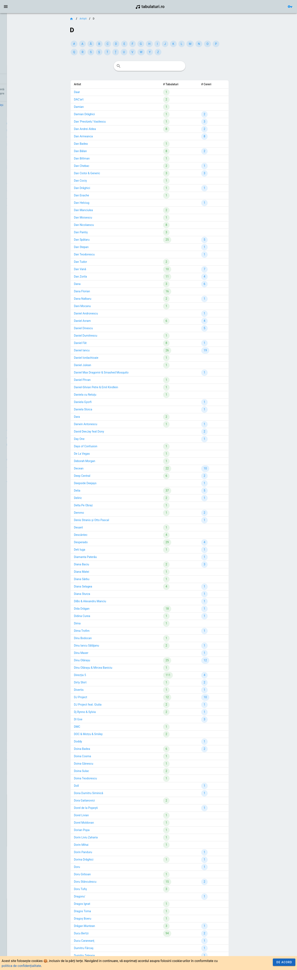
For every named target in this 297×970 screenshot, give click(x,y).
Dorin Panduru (109, 852)
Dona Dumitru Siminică (114, 793)
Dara (102, 416)
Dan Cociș (106, 180)
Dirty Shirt (106, 682)
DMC (103, 726)
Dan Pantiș (106, 232)
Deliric (104, 498)
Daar (102, 92)
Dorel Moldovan (110, 822)
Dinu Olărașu (108, 660)
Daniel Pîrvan (108, 379)
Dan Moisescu (109, 217)
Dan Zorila (106, 276)
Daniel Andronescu (112, 313)
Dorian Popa (107, 830)
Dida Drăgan (107, 608)
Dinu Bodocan (108, 638)
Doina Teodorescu (111, 778)
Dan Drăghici (108, 188)
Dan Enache (107, 195)
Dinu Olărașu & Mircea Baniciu (119, 667)
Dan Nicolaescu (109, 225)
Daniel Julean (108, 365)
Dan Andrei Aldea (110, 129)
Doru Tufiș (106, 889)
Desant (104, 527)
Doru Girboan (108, 874)
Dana (103, 284)
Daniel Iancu (107, 350)
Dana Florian (108, 291)
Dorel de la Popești (112, 807)
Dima (103, 623)
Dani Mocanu (108, 306)
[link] (26, 20)
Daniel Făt (106, 343)
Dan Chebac (107, 165)
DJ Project (106, 697)
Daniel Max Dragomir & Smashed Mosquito (127, 372)
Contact (19, 105)
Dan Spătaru (107, 239)
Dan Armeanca (109, 136)
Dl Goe (104, 719)
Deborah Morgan (110, 461)
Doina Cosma (108, 756)
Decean (104, 468)
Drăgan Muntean (110, 926)
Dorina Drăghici (109, 859)
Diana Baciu (107, 564)
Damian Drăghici (110, 114)
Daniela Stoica (109, 409)
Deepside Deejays (111, 483)
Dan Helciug (107, 202)
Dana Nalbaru (108, 298)
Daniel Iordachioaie (112, 357)
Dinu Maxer (107, 653)
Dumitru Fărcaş (109, 948)
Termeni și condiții (38, 105)
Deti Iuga (105, 549)
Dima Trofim (107, 630)
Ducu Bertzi (107, 933)
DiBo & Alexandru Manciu (116, 601)
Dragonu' (105, 896)
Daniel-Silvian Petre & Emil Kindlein (122, 387)
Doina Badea (108, 748)
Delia (103, 490)
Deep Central (108, 475)
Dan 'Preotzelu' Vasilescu (115, 121)
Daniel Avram (108, 320)
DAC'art (104, 99)
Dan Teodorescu (110, 254)
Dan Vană (106, 269)
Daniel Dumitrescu (111, 335)
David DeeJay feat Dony (115, 431)
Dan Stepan (107, 247)
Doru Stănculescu (111, 881)
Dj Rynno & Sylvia (110, 712)
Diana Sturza (108, 593)
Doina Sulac (107, 771)
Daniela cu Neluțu (111, 394)
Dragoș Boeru (108, 918)
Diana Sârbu (107, 579)
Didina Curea (108, 616)
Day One (105, 439)
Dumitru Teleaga (110, 955)
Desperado (106, 542)
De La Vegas (107, 453)
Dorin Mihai (107, 844)
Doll (102, 785)
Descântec (106, 534)
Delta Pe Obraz (109, 505)
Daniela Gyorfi (108, 402)
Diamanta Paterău (111, 557)
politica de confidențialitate (21, 966)
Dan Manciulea (109, 210)
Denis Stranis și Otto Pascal (117, 520)
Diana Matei (107, 571)
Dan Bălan (106, 151)
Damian (104, 106)
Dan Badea (106, 143)
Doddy (104, 741)
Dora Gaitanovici (110, 800)
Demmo (105, 512)
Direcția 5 (106, 675)
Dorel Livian (107, 815)
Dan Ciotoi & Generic (113, 173)
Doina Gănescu (109, 763)
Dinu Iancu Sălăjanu (112, 645)
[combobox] (175, 66)
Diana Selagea (109, 586)
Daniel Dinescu (109, 328)
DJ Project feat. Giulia (113, 704)
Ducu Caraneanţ (110, 940)
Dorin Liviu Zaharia (111, 837)
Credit (6, 105)
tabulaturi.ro (150, 6)
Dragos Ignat (108, 903)
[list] (26, 49)
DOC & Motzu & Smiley (114, 734)
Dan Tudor (106, 261)
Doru (103, 867)
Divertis (104, 689)
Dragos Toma (108, 911)
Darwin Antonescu (111, 424)
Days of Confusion (111, 446)
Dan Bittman (107, 158)
